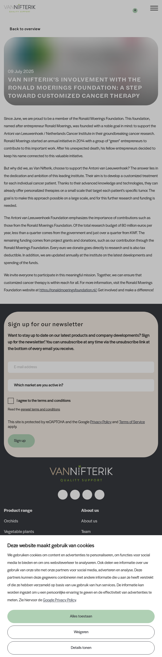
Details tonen (81, 648)
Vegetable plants (19, 532)
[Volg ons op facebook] (63, 495)
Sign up (20, 441)
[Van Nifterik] (19, 8)
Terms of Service (132, 422)
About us (89, 521)
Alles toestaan (81, 616)
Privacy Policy (101, 422)
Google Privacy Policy (59, 600)
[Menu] (154, 7)
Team (86, 532)
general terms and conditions (40, 409)
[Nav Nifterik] (81, 473)
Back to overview (25, 29)
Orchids (11, 521)
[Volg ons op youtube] (99, 495)
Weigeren (81, 632)
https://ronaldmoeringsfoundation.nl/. (68, 290)
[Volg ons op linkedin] (87, 495)
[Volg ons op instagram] (75, 495)
